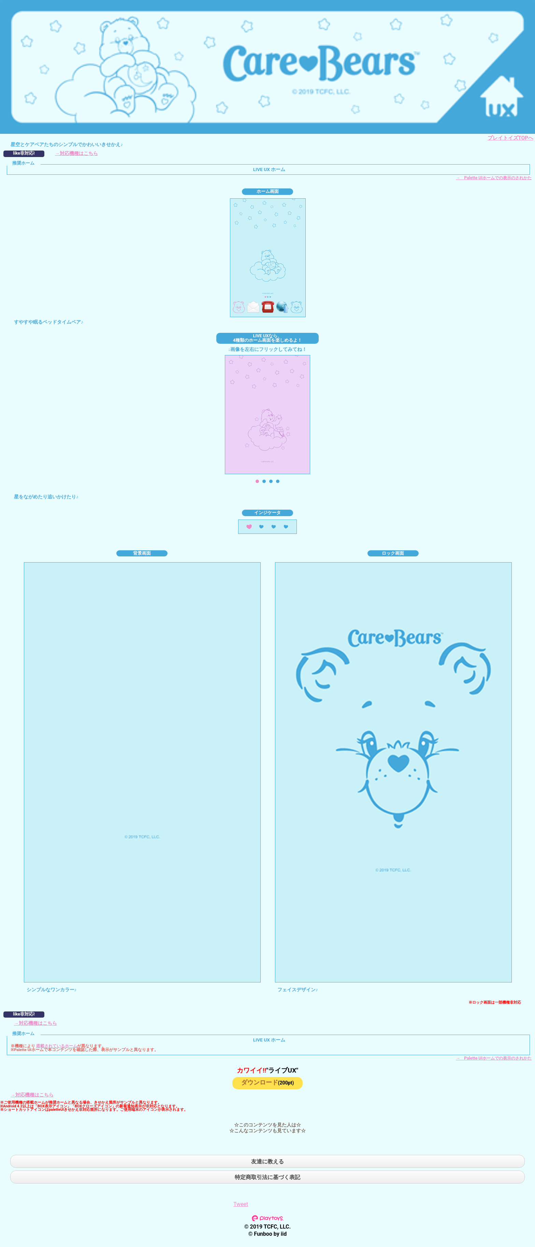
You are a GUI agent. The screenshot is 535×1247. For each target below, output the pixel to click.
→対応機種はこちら (76, 153)
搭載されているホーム (56, 1046)
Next (318, 414)
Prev (217, 414)
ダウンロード (267, 1082)
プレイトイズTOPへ (510, 138)
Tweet (240, 1204)
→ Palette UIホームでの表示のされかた (494, 177)
